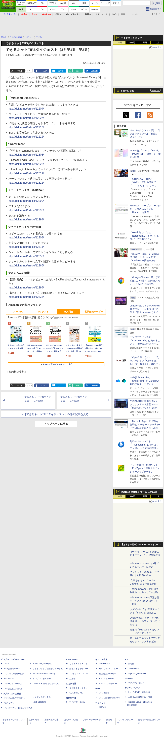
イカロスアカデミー (108, 683)
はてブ (61, 71)
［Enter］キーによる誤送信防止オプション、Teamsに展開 (145, 555)
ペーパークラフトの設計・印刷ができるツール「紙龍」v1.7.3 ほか (145, 133)
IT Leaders (9, 678)
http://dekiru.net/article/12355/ (26, 256)
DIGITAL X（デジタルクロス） (46, 683)
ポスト (20, 71)
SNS (114, 14)
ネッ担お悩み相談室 (13, 688)
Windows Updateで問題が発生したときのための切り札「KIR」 (144, 600)
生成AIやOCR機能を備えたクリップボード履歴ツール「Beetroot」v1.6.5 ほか (144, 404)
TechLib (102, 707)
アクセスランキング (131, 38)
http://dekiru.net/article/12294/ (26, 219)
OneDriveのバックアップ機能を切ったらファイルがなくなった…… (145, 621)
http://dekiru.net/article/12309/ (26, 237)
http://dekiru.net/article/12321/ (26, 182)
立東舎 (72, 678)
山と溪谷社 (71, 683)
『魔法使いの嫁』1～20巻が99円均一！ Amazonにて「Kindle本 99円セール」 (144, 257)
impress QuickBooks (137, 673)
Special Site (127, 90)
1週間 (144, 42)
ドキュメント (102, 14)
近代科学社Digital (77, 702)
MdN (97, 688)
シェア (44, 71)
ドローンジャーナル (13, 683)
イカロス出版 (101, 659)
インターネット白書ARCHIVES (18, 708)
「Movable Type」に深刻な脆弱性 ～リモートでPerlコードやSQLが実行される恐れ (145, 424)
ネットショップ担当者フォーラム (48, 668)
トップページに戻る (56, 423)
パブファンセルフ (136, 683)
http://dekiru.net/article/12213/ (26, 127)
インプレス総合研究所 (14, 673)
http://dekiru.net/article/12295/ (26, 200)
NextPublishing (39, 702)
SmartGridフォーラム (42, 663)
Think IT (7, 663)
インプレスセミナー (42, 678)
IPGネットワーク (132, 688)
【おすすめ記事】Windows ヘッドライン (141, 544)
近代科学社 (71, 698)
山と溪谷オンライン (78, 688)
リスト (29, 71)
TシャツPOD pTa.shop (139, 692)
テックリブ (100, 703)
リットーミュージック (79, 663)
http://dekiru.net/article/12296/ (26, 210)
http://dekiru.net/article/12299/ (26, 287)
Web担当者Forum (12, 668)
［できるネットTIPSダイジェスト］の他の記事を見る (56, 414)
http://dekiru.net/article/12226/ (26, 136)
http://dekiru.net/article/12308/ (26, 154)
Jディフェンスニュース (109, 668)
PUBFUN (129, 678)
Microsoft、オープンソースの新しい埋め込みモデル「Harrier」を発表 (145, 209)
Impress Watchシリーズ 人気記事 (139, 492)
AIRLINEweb (104, 663)
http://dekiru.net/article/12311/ (26, 246)
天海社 (131, 663)
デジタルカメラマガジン (15, 698)
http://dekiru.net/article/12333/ (26, 296)
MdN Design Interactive (109, 698)
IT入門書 (68, 311)
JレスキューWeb (106, 678)
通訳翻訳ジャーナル (108, 673)
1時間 (119, 42)
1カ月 (156, 42)
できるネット (10, 703)
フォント (134, 14)
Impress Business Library (44, 673)
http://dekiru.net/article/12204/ (26, 108)
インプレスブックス (42, 697)
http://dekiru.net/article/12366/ (26, 265)
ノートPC (18, 311)
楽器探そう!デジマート (79, 668)
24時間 (132, 42)
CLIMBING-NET (76, 693)
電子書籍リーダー (93, 311)
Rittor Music (72, 659)
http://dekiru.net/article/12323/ (26, 164)
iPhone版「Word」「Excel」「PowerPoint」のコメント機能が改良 (145, 154)
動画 (123, 14)
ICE (126, 659)
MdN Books (104, 693)
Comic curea (133, 668)
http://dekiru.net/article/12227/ (26, 118)
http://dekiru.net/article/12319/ (26, 173)
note (77, 71)
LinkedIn (94, 71)
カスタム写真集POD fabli (140, 697)
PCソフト (43, 311)
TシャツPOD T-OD (78, 673)
